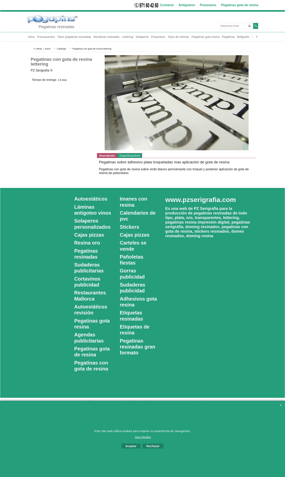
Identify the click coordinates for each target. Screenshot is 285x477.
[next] (256, 37)
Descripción (107, 155)
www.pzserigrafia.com (200, 199)
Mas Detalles (143, 437)
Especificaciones (129, 155)
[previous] (252, 37)
